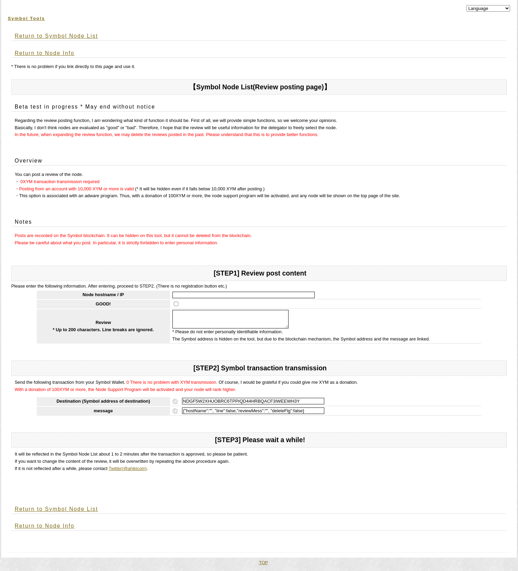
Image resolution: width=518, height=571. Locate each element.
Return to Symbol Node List (56, 36)
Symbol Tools (26, 18)
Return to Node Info (45, 53)
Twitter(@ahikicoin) (128, 471)
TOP (263, 565)
